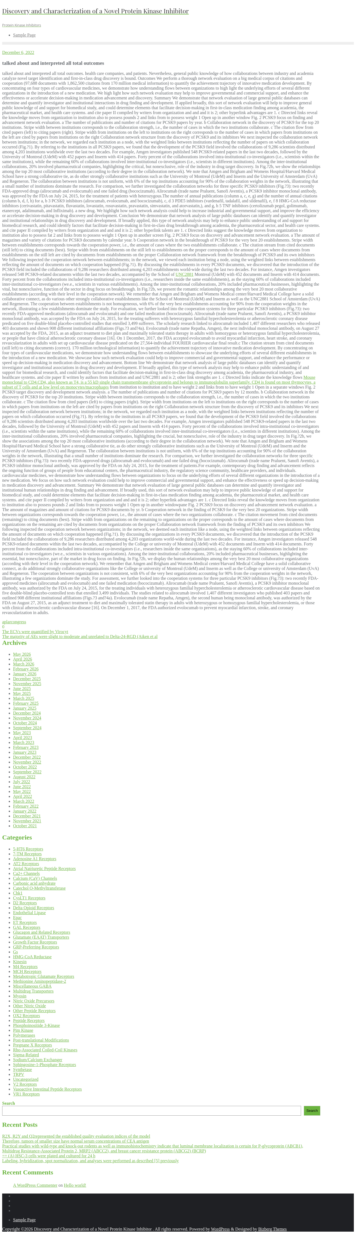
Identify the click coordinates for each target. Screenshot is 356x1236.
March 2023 (23, 742)
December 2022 (27, 757)
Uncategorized (25, 1079)
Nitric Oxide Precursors (33, 1001)
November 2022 (27, 762)
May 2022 (22, 791)
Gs (15, 952)
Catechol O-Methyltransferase (39, 888)
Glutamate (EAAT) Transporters (41, 937)
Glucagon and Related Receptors (41, 932)
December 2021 (27, 816)
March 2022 (23, 801)
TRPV (18, 1074)
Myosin (19, 996)
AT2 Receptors (26, 863)
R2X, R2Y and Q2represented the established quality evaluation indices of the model (76, 1136)
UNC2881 (185, 274)
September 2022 (27, 772)
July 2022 (21, 781)
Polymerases (24, 1035)
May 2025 (22, 693)
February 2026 (26, 669)
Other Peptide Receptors (34, 1010)
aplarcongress (14, 621)
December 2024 (27, 713)
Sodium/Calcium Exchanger (37, 1059)
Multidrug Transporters (33, 991)
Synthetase (22, 1069)
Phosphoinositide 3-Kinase (36, 1025)
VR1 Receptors (26, 1094)
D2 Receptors (25, 903)
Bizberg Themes (272, 1229)
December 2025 (27, 678)
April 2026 (22, 659)
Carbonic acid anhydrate (34, 883)
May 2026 (22, 654)
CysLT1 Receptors (29, 898)
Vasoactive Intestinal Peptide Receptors (47, 1089)
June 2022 (22, 786)
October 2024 (25, 723)
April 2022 (22, 796)
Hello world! (75, 1185)
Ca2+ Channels (26, 873)
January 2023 (24, 752)
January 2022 (24, 811)
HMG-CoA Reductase (32, 956)
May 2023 (22, 732)
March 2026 (23, 664)
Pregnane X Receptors (32, 1045)
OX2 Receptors (26, 1015)
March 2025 (23, 698)
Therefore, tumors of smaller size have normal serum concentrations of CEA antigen (75, 1141)
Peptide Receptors (29, 1020)
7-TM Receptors (27, 854)
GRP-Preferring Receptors (36, 947)
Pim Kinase (23, 1030)
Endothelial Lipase (29, 912)
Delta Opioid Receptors (33, 907)
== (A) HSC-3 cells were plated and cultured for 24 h (48, 1155)
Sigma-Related (26, 1054)
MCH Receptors (27, 971)
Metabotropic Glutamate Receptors (43, 976)
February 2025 (26, 703)
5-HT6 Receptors (28, 849)
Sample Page (24, 1219)
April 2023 (22, 737)
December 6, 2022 (18, 52)
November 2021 (27, 821)
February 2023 (26, 747)
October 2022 (25, 767)
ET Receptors (25, 922)
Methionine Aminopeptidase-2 (39, 981)
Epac (17, 917)
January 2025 (24, 708)
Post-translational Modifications (41, 1040)
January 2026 (24, 674)
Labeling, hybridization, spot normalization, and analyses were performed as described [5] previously (90, 1160)
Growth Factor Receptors (35, 942)
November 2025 (27, 683)
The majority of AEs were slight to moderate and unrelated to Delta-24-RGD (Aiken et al (79, 636)
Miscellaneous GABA (32, 986)
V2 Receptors (25, 1084)
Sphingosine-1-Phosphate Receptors (44, 1064)
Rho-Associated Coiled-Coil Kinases (45, 1050)
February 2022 (26, 806)
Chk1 (18, 893)
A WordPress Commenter (35, 1185)
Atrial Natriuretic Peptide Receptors (44, 868)
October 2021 (25, 825)
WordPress (220, 1229)
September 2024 (27, 727)
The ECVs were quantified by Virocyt (35, 631)
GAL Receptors (26, 927)
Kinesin (20, 961)
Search (8, 1103)
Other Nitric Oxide (29, 1005)
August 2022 (24, 776)
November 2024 (27, 718)
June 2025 (22, 688)
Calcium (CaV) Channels (35, 878)
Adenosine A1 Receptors (34, 858)
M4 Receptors (25, 966)
